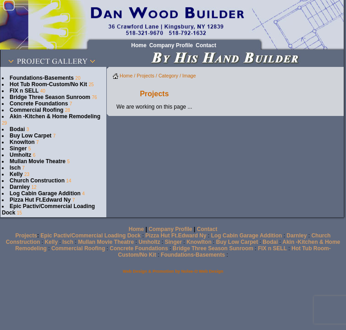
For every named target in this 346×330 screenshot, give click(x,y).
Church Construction (37, 180)
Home (122, 75)
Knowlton (22, 142)
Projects (145, 75)
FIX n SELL (24, 91)
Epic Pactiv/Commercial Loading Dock (90, 235)
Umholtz (20, 155)
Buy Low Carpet (30, 135)
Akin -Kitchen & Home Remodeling (55, 116)
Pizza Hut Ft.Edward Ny (40, 200)
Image (189, 75)
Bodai (17, 129)
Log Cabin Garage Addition (45, 193)
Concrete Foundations (39, 103)
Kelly (16, 174)
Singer (18, 148)
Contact (207, 229)
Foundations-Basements (42, 78)
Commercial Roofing (36, 110)
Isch (15, 168)
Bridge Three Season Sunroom (50, 97)
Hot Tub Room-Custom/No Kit (48, 84)
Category (168, 75)
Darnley (20, 187)
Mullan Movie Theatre (38, 161)
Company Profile (170, 229)
